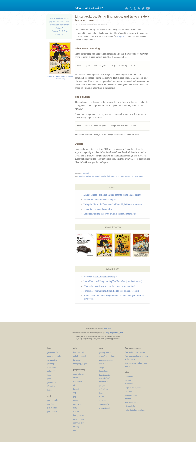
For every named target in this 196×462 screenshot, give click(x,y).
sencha (76, 411)
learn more (107, 329)
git (74, 385)
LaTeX (101, 393)
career (101, 364)
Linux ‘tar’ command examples (98, 209)
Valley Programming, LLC (114, 333)
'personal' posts (131, 395)
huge (112, 176)
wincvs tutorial (105, 408)
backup (88, 176)
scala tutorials (78, 374)
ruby (75, 408)
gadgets (102, 385)
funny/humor (104, 371)
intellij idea (51, 367)
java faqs (50, 364)
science (128, 399)
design (101, 367)
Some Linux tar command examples (100, 199)
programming (78, 419)
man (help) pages (80, 364)
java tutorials (52, 352)
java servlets (52, 382)
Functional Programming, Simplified (60, 76)
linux (122, 176)
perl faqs (50, 404)
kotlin (49, 390)
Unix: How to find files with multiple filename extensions (110, 214)
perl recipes (52, 408)
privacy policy (105, 352)
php (74, 396)
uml (74, 430)
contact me (129, 376)
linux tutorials (78, 352)
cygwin (103, 176)
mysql (75, 400)
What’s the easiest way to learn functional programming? (109, 286)
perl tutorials (52, 400)
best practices (78, 415)
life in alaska (130, 406)
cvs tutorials (104, 404)
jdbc (49, 375)
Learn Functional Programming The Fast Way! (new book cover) (113, 281)
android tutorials (53, 356)
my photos (129, 384)
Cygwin (120, 36)
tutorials (76, 360)
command (96, 176)
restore (127, 176)
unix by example (80, 356)
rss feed (128, 380)
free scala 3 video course (135, 352)
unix (136, 176)
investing (128, 391)
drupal (75, 378)
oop (74, 393)
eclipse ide (51, 371)
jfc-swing (51, 386)
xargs (141, 176)
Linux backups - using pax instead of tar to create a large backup (113, 195)
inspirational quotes (133, 387)
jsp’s (49, 379)
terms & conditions (106, 356)
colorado (102, 400)
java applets (52, 360)
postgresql (77, 404)
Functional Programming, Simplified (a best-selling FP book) (111, 291)
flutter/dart (77, 381)
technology (103, 389)
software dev (78, 423)
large (117, 176)
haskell (76, 389)
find (108, 176)
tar (133, 176)
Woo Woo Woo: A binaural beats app (100, 276)
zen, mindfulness (131, 402)
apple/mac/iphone (106, 360)
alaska (101, 397)
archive (82, 176)
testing (76, 427)
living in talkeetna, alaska (135, 410)
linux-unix (85, 173)
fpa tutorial (103, 382)
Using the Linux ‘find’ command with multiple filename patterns (113, 204)
